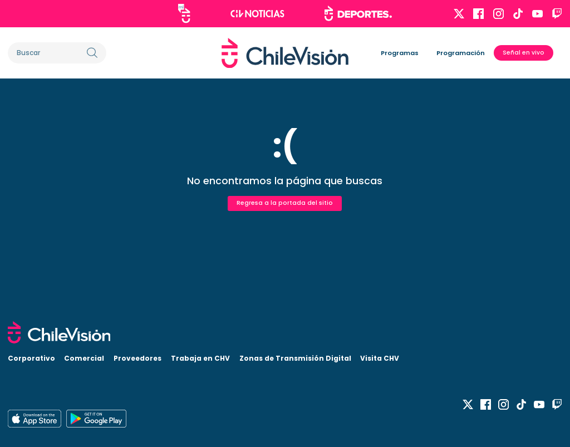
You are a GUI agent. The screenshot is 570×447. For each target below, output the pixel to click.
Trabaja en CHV (200, 358)
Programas (400, 52)
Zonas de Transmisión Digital (295, 358)
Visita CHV (379, 358)
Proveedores (137, 358)
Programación (460, 52)
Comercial (84, 358)
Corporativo (31, 358)
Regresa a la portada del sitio (285, 203)
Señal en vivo (523, 52)
